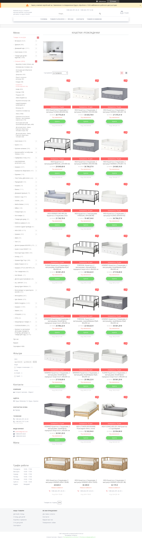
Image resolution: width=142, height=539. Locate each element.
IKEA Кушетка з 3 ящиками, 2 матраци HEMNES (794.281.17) (114, 163)
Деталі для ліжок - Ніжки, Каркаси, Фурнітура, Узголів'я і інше (23, 128)
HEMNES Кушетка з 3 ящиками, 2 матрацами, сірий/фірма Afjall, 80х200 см (114, 321)
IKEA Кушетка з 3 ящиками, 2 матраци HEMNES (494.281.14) (114, 111)
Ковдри (18, 82)
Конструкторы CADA (22, 253)
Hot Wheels (19, 275)
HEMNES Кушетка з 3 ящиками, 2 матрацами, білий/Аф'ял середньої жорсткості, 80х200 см (57, 375)
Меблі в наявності (21, 223)
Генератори (19, 212)
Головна (43, 19)
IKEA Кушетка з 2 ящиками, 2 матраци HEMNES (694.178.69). (85, 481)
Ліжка (17, 114)
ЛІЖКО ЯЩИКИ (20, 98)
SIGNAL (17, 200)
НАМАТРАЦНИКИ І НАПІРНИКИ (21, 104)
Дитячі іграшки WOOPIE (23, 245)
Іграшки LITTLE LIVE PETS (23, 268)
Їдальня (17, 44)
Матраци (18, 108)
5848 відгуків (102, 1)
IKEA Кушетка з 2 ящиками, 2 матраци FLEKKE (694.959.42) (114, 215)
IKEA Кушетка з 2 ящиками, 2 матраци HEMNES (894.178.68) (57, 481)
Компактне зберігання (22, 171)
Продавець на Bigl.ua (71, 535)
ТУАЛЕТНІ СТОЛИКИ (22, 111)
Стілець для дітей (19, 517)
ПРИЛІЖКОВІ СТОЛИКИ (23, 67)
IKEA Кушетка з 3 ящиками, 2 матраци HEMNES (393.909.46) (85, 111)
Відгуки (15, 343)
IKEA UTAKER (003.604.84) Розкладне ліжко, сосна (85, 427)
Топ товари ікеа (20, 271)
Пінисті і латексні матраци (21, 78)
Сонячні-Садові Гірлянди (23, 227)
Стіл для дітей (18, 522)
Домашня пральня (21, 193)
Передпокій (18, 182)
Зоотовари (18, 215)
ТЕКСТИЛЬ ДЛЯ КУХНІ (22, 178)
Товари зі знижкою (94, 19)
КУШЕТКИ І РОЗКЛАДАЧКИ (20, 85)
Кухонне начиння (20, 148)
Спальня (17, 61)
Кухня (17, 145)
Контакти (80, 19)
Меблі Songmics (20, 303)
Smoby (17, 256)
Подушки (18, 95)
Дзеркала (19, 74)
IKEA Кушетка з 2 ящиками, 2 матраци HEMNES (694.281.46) (114, 481)
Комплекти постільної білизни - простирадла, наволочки (23, 118)
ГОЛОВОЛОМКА (20, 325)
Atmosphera (19, 296)
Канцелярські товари (22, 322)
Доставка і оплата (49, 514)
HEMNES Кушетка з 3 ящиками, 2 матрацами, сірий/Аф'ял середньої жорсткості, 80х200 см (57, 428)
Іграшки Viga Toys (21, 260)
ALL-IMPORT (19, 283)
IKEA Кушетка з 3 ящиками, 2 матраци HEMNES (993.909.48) (85, 163)
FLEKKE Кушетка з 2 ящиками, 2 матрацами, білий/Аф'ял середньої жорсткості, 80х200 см (114, 375)
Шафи (18, 89)
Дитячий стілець (18, 514)
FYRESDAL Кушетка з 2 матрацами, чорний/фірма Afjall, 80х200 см (85, 321)
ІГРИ (16, 318)
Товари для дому (20, 219)
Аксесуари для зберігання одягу (24, 70)
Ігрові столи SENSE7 (21, 249)
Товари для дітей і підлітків (21, 56)
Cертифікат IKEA (18, 346)
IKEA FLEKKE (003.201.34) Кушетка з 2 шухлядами (114, 427)
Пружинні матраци (22, 100)
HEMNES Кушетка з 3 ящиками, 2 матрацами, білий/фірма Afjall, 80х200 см (114, 267)
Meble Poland (19, 264)
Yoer (16, 242)
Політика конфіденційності (87, 537)
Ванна (17, 189)
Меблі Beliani (19, 204)
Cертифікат (17, 525)
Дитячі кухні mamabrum (23, 279)
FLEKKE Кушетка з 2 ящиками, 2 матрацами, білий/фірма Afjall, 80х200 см (57, 267)
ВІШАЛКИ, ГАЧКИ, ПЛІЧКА (23, 64)
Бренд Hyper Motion (21, 286)
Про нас (70, 19)
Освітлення (18, 52)
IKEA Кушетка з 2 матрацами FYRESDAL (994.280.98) (86, 215)
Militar (17, 208)
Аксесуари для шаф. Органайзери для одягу (23, 123)
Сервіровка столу (21, 158)
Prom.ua (80, 533)
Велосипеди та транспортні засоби (24, 291)
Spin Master (18, 299)
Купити (57, 121)
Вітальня (18, 41)
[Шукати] (100, 13)
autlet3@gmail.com (21, 432)
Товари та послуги (57, 19)
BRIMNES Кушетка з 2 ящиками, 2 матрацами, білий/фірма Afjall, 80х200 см (86, 375)
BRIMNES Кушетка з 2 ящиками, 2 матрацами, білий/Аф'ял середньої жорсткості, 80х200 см (57, 321)
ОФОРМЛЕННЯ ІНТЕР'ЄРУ (20, 162)
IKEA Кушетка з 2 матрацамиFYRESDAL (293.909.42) (57, 163)
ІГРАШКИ (18, 314)
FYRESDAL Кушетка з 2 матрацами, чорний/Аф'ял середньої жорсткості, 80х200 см (85, 267)
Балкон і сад (19, 197)
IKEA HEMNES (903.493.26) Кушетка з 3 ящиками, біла (57, 215)
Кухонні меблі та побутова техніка (24, 153)
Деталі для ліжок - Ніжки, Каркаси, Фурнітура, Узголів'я (23, 135)
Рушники (18, 174)
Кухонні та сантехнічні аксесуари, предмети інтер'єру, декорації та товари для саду (22, 331)
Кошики (17, 186)
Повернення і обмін (49, 522)
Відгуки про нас (48, 520)
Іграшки (17, 167)
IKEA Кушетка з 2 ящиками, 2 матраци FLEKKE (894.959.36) (57, 111)
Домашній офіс (20, 48)
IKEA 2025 (18, 230)
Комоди (18, 92)
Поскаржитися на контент (70, 537)
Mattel (17, 310)
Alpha (16, 238)
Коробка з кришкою (20, 520)
